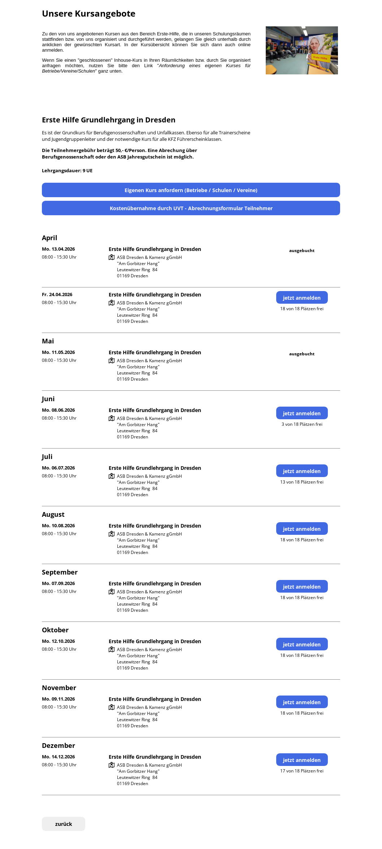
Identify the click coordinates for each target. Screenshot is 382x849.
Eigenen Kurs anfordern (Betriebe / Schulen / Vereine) (191, 190)
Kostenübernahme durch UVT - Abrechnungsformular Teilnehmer (191, 208)
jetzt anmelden (302, 297)
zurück (63, 823)
